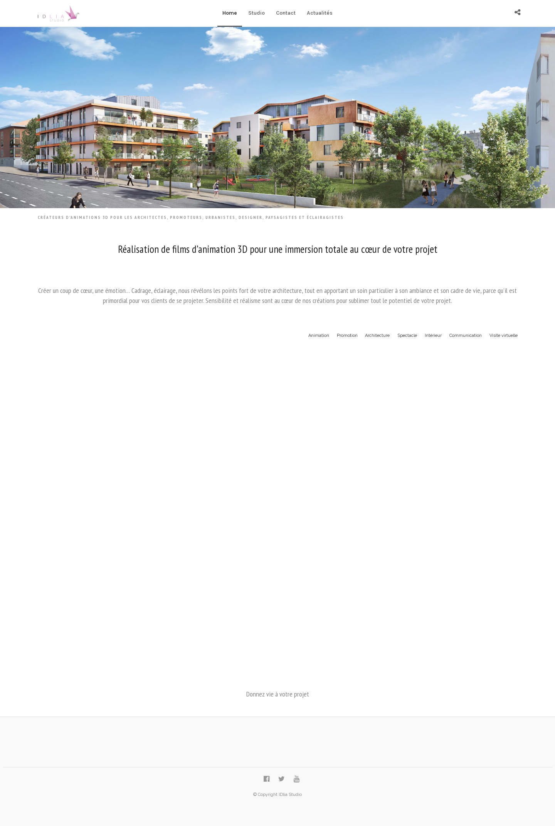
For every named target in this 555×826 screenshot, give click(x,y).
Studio (256, 13)
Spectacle (407, 335)
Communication (465, 335)
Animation (318, 335)
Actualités (320, 13)
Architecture (377, 335)
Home (229, 13)
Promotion (347, 335)
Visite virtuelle (503, 335)
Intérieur (433, 335)
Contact (286, 13)
